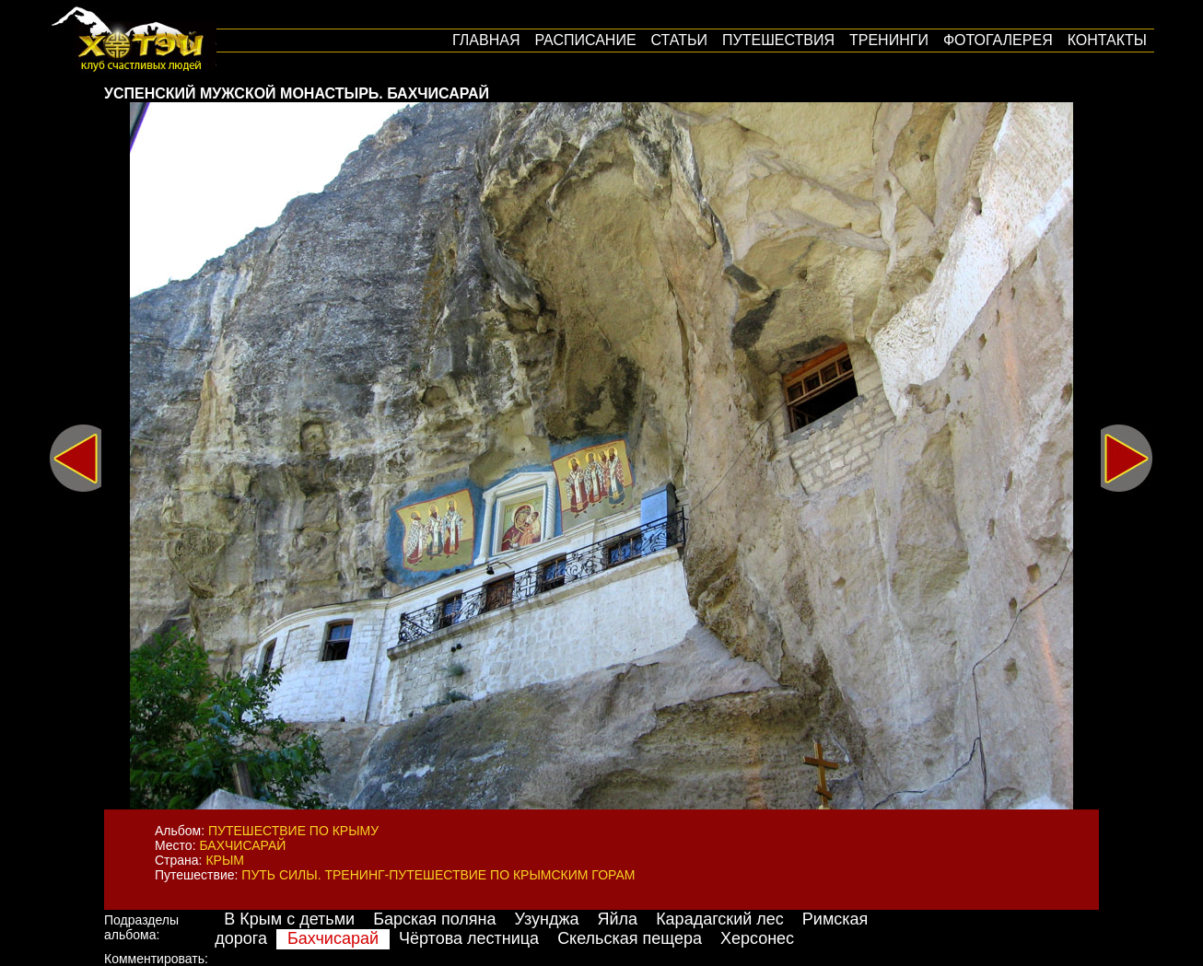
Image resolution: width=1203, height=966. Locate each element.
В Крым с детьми (289, 919)
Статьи (679, 40)
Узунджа (547, 919)
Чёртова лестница (469, 938)
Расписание (585, 40)
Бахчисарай (242, 845)
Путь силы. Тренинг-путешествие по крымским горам (438, 874)
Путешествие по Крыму (293, 830)
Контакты (1107, 40)
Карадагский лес (720, 919)
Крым (224, 860)
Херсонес (757, 938)
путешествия (778, 40)
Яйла (618, 919)
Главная (486, 40)
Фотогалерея (998, 40)
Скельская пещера (629, 938)
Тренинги (889, 40)
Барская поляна (434, 919)
